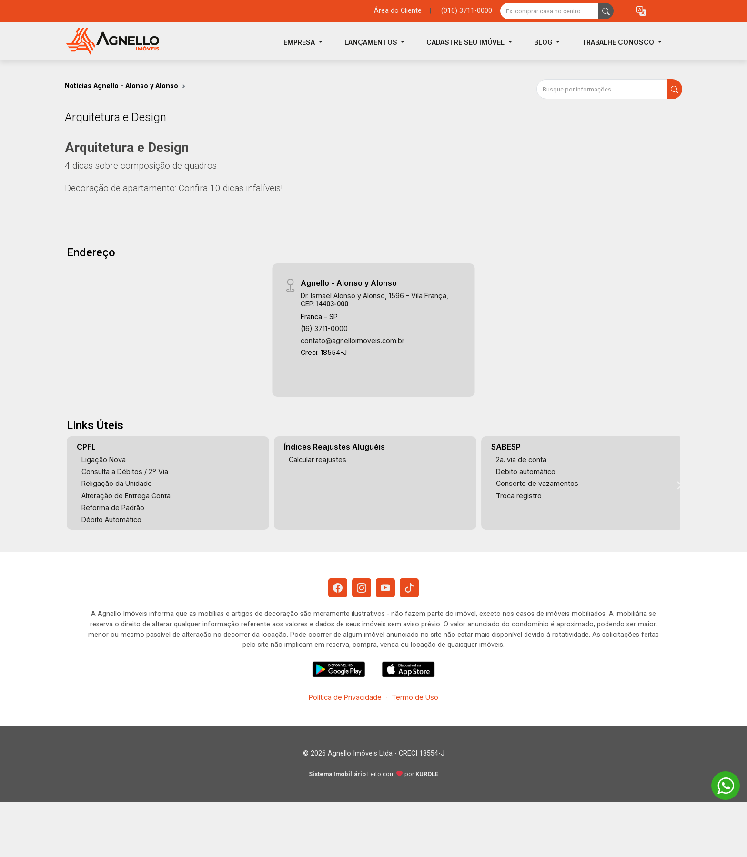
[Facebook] (337, 587)
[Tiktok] (409, 587)
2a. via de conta (521, 459)
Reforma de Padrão (112, 508)
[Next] (678, 485)
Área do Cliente (398, 11)
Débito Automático (111, 519)
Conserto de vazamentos (537, 483)
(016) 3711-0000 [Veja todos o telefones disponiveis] (466, 11)
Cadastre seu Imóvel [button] (466, 42)
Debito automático (525, 471)
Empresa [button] (300, 42)
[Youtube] (385, 587)
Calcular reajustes (317, 459)
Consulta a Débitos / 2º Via (124, 471)
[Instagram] (361, 587)
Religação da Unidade (116, 483)
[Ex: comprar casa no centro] (549, 11)
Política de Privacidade (345, 697)
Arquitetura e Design (127, 147)
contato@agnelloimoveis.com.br (352, 340)
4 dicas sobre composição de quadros (141, 165)
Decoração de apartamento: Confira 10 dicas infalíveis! (174, 187)
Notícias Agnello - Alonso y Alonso (121, 86)
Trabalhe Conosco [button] (619, 42)
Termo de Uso (415, 697)
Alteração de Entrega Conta (126, 496)
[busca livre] (606, 11)
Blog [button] (544, 42)
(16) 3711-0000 (324, 328)
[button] (641, 11)
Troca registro (519, 496)
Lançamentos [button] (371, 42)
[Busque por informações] (601, 89)
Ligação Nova (103, 459)
